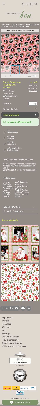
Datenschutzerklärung (12, 343)
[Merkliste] (27, 3)
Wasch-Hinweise (11, 207)
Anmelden (6, 324)
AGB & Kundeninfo (10, 340)
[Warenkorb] (31, 3)
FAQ (4, 330)
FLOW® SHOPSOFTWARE (20, 398)
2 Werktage (10, 96)
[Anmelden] (23, 3)
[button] (4, 3)
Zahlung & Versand (10, 337)
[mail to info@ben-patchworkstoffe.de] (23, 308)
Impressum (7, 317)
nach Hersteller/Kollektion (22, 25)
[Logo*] (20, 7)
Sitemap (5, 333)
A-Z (11, 27)
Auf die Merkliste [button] (10, 109)
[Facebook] (28, 308)
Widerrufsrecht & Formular (14, 346)
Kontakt (5, 321)
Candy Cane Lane (22, 27)
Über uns (6, 327)
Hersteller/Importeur (13, 211)
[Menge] (32, 103)
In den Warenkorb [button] (11, 115)
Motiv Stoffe (5, 25)
